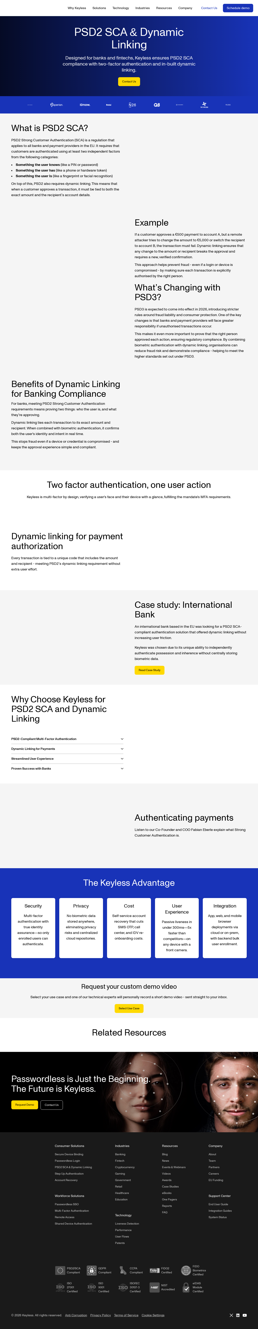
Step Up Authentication (69, 1174)
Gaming (120, 1174)
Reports (167, 1206)
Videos (166, 1174)
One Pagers (169, 1199)
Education (121, 1199)
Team (212, 1161)
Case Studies (170, 1187)
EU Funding (216, 1180)
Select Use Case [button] (129, 1008)
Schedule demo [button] (238, 8)
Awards (167, 1180)
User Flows (122, 1236)
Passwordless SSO (67, 1204)
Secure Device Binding (69, 1154)
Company (185, 8)
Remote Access (64, 1217)
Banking (120, 1154)
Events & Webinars (174, 1167)
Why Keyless (77, 8)
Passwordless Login (67, 1161)
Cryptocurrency (125, 1167)
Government (123, 1180)
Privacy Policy (100, 1315)
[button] (67, 739)
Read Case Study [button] (149, 670)
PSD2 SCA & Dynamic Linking (73, 1167)
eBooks (167, 1193)
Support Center (220, 1196)
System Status (218, 1217)
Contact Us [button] (209, 8)
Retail (118, 1187)
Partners (214, 1167)
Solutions (99, 8)
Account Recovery (66, 1180)
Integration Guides (220, 1211)
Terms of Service (126, 1315)
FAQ (164, 1212)
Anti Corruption (76, 1315)
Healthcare (122, 1193)
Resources (164, 8)
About (212, 1154)
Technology (120, 8)
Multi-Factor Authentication (72, 1211)
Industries (142, 8)
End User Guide (218, 1204)
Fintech (119, 1161)
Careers (214, 1174)
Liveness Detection (127, 1224)
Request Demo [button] (24, 1105)
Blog (165, 1154)
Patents (120, 1243)
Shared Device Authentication (73, 1224)
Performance (123, 1230)
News (165, 1161)
